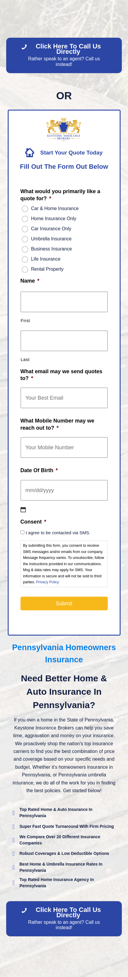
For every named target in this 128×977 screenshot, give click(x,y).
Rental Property (47, 269)
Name (29, 281)
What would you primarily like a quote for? (60, 194)
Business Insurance (51, 248)
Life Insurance (46, 258)
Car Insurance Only (51, 228)
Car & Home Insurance (55, 208)
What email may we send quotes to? (61, 374)
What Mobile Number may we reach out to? (57, 424)
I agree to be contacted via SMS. (58, 532)
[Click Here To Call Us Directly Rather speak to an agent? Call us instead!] (64, 55)
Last (25, 359)
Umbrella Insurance (51, 238)
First (25, 320)
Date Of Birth (39, 470)
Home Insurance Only (53, 218)
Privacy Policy (47, 582)
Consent (33, 522)
